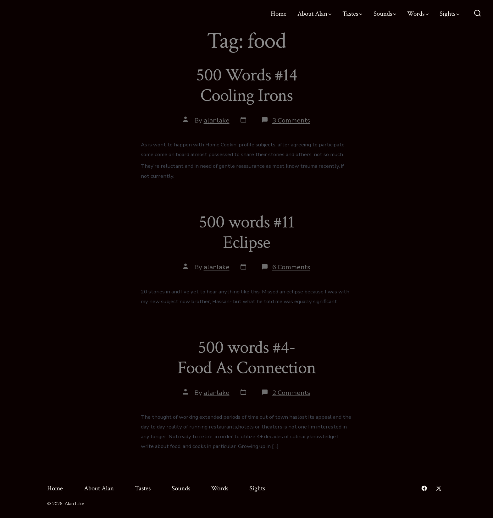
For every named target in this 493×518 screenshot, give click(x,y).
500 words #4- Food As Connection (246, 357)
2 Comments (291, 392)
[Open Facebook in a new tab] (424, 488)
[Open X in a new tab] (438, 488)
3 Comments (291, 120)
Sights (449, 13)
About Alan (314, 13)
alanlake (217, 120)
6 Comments (291, 267)
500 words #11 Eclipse (246, 232)
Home (278, 13)
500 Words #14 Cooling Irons (246, 85)
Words (418, 13)
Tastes (352, 13)
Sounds (385, 13)
